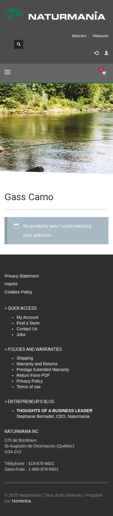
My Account (27, 317)
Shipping (25, 358)
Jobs (21, 334)
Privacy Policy (30, 381)
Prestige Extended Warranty (43, 369)
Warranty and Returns (37, 363)
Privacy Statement (22, 276)
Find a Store (28, 323)
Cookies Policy (18, 292)
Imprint (11, 283)
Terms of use (29, 386)
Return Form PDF (33, 375)
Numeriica (21, 500)
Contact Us (27, 328)
